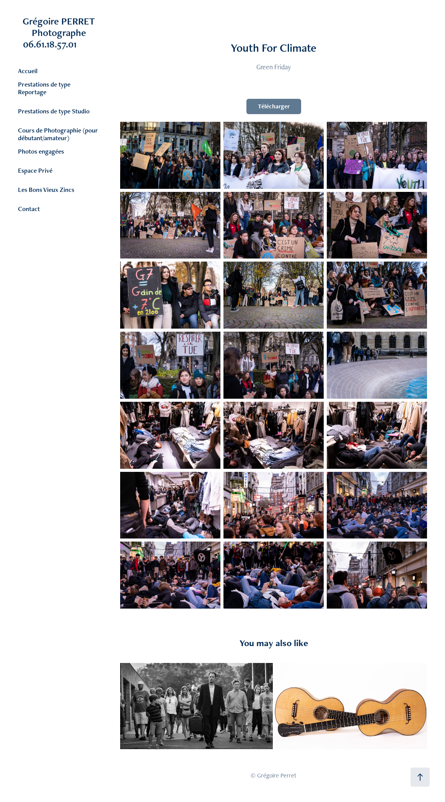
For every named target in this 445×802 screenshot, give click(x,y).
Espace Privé (35, 170)
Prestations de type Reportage (44, 88)
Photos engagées (41, 151)
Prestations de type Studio (54, 111)
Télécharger (274, 106)
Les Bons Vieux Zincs (46, 189)
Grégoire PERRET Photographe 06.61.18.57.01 (69, 33)
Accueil (27, 71)
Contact (29, 209)
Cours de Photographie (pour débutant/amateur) (58, 134)
